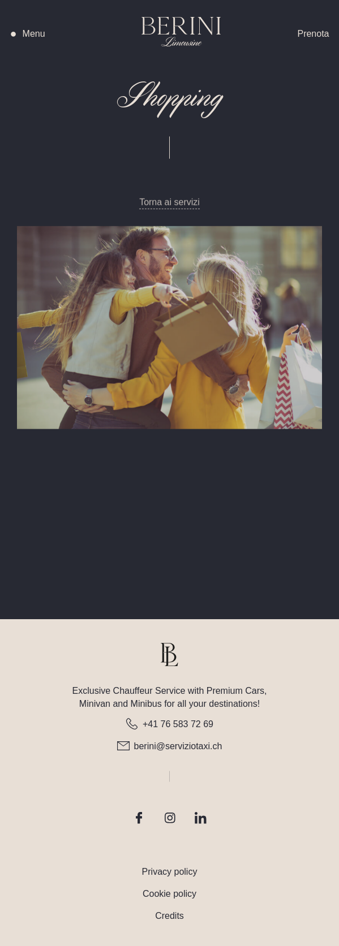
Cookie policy (169, 894)
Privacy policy (170, 871)
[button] (34, 33)
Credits (169, 916)
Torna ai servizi (169, 210)
